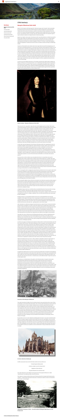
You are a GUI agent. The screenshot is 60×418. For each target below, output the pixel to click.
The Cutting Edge (7, 37)
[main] (9, 31)
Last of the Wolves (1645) (8, 31)
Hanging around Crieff (7, 32)
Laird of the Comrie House (8, 34)
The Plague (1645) (7, 29)
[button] (58, 1)
